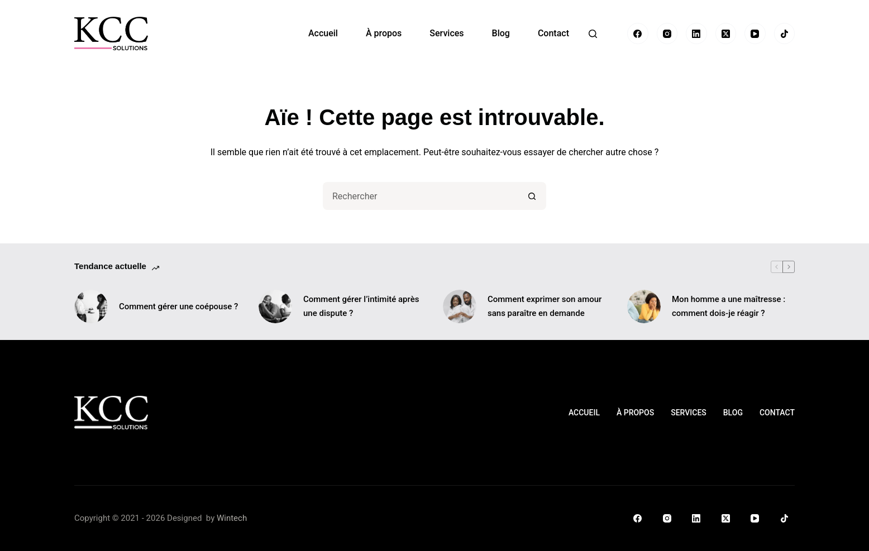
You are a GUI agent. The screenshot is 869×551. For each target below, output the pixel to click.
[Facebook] (637, 33)
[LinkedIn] (696, 33)
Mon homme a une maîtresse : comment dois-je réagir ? (728, 306)
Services (446, 33)
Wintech (232, 518)
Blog (501, 33)
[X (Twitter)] (726, 33)
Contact (553, 33)
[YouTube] (755, 33)
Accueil (323, 33)
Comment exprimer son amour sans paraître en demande (544, 306)
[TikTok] (784, 33)
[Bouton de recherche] (532, 196)
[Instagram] (667, 33)
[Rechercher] (593, 34)
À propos (384, 33)
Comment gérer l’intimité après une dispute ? (361, 306)
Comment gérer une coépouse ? (178, 306)
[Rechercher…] (420, 196)
